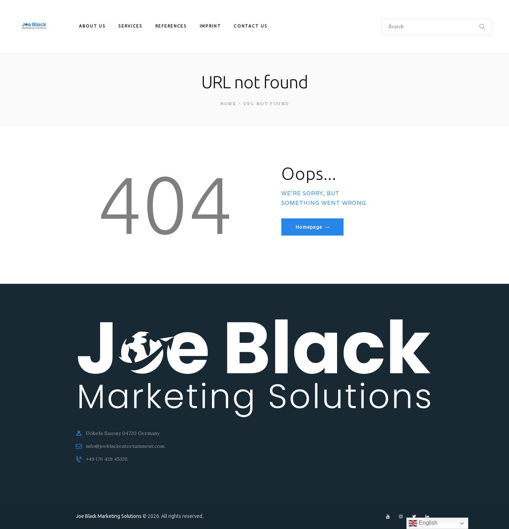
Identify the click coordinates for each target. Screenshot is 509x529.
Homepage (309, 227)
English (423, 523)
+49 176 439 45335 (107, 459)
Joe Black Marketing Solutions (109, 516)
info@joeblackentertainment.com (125, 446)
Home (228, 103)
